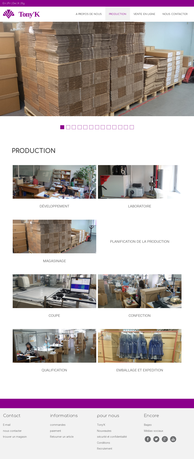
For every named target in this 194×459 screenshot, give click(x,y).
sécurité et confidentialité (112, 436)
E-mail (6, 425)
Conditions (103, 442)
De (14, 3)
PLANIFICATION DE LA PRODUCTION (139, 241)
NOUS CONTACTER (175, 14)
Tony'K (29, 14)
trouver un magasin (15, 436)
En (4, 3)
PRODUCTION (117, 14)
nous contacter (12, 431)
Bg (23, 3)
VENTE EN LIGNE (144, 14)
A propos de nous (89, 14)
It (18, 3)
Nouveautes (104, 431)
